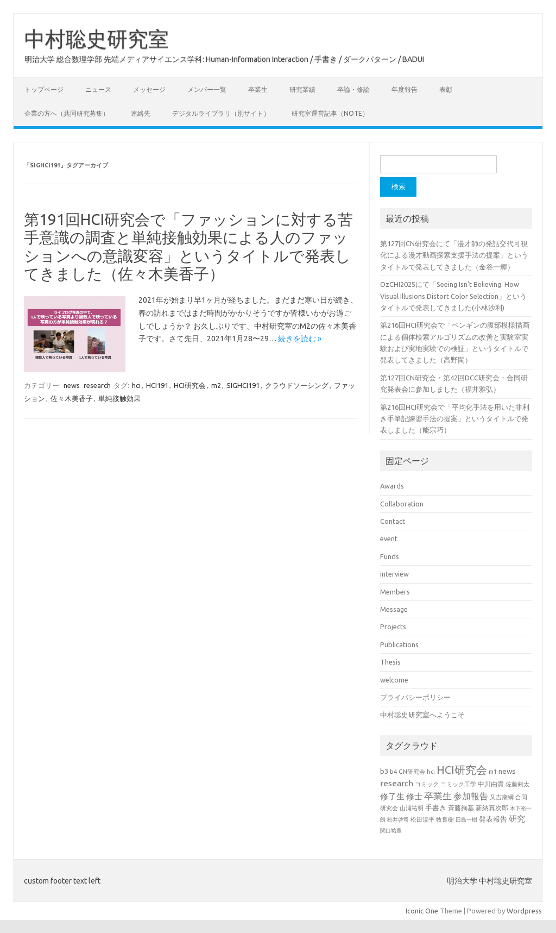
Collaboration (402, 504)
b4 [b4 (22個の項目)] (393, 771)
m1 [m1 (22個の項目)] (493, 771)
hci (136, 385)
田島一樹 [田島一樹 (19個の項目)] (466, 819)
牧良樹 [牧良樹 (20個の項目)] (445, 819)
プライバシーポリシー (415, 697)
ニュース (98, 89)
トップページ (44, 89)
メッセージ (149, 89)
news (72, 385)
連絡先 (140, 113)
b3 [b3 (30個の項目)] (384, 771)
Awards (392, 486)
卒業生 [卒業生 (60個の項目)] (438, 796)
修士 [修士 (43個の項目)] (414, 796)
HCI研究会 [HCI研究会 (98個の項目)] (462, 769)
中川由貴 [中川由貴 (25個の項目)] (491, 783)
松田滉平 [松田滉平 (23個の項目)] (422, 819)
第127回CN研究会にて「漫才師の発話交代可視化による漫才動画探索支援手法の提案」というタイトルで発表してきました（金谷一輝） (454, 255)
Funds (389, 556)
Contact (392, 521)
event (388, 538)
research (97, 385)
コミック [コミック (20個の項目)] (427, 784)
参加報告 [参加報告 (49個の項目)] (470, 796)
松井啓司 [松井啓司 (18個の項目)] (398, 820)
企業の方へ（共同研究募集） (66, 113)
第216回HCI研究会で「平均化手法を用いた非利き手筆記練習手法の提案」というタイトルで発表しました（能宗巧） (454, 418)
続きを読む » (299, 338)
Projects (393, 626)
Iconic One (422, 911)
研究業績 (302, 89)
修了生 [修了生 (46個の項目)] (392, 796)
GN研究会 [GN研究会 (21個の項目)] (412, 771)
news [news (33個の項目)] (507, 771)
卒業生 (258, 89)
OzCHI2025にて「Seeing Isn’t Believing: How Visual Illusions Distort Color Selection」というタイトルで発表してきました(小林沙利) (453, 295)
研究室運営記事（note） (330, 113)
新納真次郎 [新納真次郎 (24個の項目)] (492, 807)
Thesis (390, 662)
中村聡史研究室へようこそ (422, 714)
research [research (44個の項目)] (396, 783)
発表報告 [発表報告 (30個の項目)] (493, 819)
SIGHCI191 (243, 385)
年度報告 (404, 89)
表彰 (445, 89)
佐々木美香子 (71, 398)
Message (394, 609)
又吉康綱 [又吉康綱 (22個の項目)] (502, 797)
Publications (399, 644)
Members (395, 592)
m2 (216, 385)
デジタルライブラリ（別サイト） (221, 113)
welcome (394, 680)
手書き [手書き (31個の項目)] (435, 807)
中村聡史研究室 (96, 38)
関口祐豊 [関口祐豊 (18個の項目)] (391, 831)
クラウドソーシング (296, 385)
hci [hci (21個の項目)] (431, 771)
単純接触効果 (119, 398)
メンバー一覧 (206, 89)
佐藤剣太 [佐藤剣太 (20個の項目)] (517, 784)
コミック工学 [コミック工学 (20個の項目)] (458, 784)
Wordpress (524, 911)
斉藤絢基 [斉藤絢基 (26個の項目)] (461, 807)
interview (394, 574)
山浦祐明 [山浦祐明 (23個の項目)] (412, 807)
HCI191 (157, 385)
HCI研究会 (190, 385)
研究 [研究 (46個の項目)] (517, 818)
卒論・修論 (353, 89)
